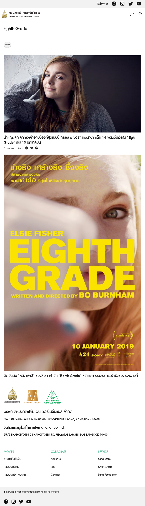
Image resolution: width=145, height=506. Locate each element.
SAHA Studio (105, 467)
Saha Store (104, 459)
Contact (55, 475)
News (7, 44)
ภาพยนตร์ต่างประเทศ (16, 475)
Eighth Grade (15, 28)
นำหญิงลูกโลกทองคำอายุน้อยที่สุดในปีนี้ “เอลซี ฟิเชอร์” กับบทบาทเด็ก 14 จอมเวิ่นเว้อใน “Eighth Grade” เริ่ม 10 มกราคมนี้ (70, 140)
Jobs (53, 467)
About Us (56, 459)
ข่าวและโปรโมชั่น (12, 459)
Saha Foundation (107, 475)
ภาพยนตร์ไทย (11, 467)
